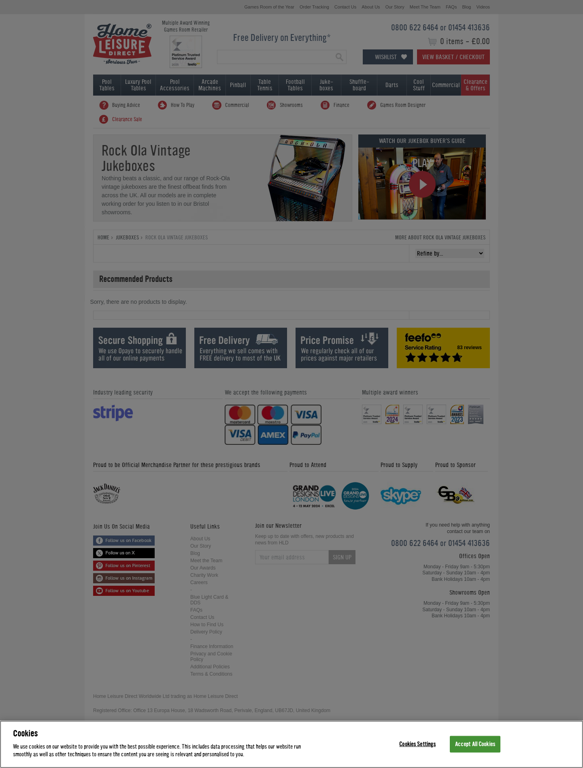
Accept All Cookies (475, 744)
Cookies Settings (417, 744)
